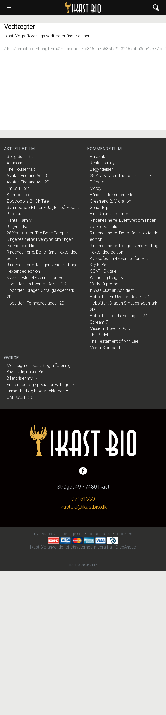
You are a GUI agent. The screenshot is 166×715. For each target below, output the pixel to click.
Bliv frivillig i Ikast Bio (25, 371)
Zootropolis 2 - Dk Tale (28, 201)
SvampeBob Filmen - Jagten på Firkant (43, 207)
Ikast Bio (56, 7)
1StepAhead (124, 547)
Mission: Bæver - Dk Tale (112, 328)
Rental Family (19, 220)
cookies (124, 533)
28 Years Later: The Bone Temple (37, 233)
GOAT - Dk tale (103, 271)
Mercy (95, 188)
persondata (99, 533)
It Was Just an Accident (112, 290)
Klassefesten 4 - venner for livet (36, 277)
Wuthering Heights (106, 277)
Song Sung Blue (21, 156)
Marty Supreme (104, 283)
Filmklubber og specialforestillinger (39, 384)
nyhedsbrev (45, 533)
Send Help (99, 207)
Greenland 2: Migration (110, 201)
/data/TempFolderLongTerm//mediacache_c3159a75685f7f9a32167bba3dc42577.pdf (85, 48)
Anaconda (16, 162)
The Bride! (99, 334)
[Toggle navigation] (10, 7)
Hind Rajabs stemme (109, 213)
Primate (97, 182)
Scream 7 (99, 322)
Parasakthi (16, 213)
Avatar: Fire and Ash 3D (28, 175)
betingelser (72, 533)
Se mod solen (20, 194)
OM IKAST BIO (21, 397)
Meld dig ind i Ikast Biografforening (38, 365)
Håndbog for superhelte (111, 194)
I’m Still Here (18, 188)
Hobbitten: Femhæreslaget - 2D (35, 303)
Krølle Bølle (100, 264)
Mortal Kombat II (106, 347)
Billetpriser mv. (20, 378)
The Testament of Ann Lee (114, 341)
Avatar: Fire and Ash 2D (28, 182)
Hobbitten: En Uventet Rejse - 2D (36, 283)
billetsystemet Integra (86, 547)
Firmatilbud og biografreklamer (36, 390)
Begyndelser (18, 226)
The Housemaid (21, 169)
